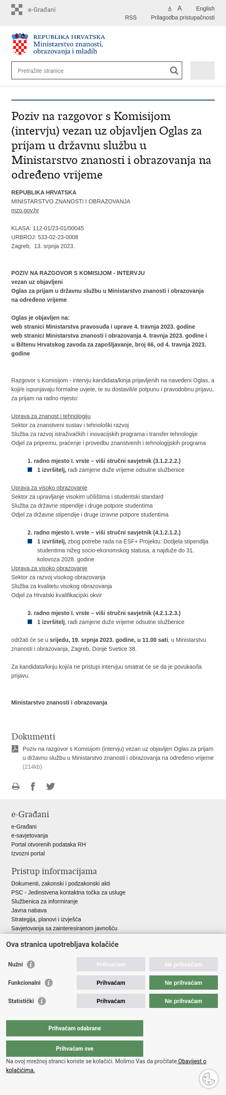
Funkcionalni (24, 999)
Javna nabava (29, 910)
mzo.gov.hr (25, 210)
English (205, 8)
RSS (131, 17)
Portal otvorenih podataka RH (48, 844)
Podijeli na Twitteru (50, 786)
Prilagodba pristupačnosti (183, 17)
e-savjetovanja (29, 835)
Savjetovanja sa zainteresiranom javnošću (64, 928)
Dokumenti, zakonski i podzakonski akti (60, 883)
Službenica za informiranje (44, 901)
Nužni (15, 980)
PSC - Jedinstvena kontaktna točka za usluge (68, 892)
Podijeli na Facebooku (33, 786)
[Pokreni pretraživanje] (174, 70)
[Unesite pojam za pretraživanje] (47, 70)
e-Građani (24, 826)
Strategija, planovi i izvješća (46, 919)
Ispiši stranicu (15, 786)
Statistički (21, 1017)
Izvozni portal (28, 853)
